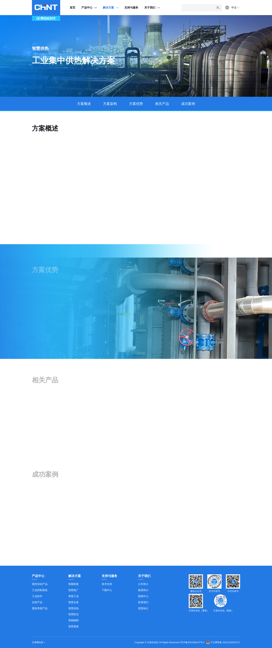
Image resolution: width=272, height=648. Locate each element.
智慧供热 (73, 608)
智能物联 (73, 620)
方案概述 (84, 104)
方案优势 (136, 104)
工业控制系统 (40, 590)
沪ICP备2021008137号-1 (192, 642)
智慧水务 (73, 602)
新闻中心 (143, 596)
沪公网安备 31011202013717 (223, 642)
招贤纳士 (143, 608)
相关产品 (162, 104)
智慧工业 (73, 596)
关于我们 (149, 7)
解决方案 (108, 7)
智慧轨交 (73, 614)
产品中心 (86, 7)
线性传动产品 (40, 584)
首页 (72, 7)
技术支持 (107, 584)
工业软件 (37, 596)
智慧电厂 (73, 590)
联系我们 (143, 602)
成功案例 (188, 104)
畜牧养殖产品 (40, 608)
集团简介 (143, 590)
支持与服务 (131, 7)
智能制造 (73, 584)
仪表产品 (37, 602)
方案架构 (110, 104)
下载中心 (107, 590)
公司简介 (143, 584)
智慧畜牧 (73, 626)
